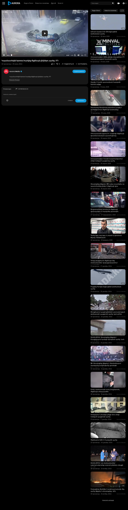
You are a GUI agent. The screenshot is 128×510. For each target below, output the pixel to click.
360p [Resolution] (82, 55)
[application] (45, 33)
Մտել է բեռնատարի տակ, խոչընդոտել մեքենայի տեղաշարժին (105, 390)
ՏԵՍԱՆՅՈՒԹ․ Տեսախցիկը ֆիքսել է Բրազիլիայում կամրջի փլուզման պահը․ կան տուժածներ (107, 339)
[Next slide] (122, 10)
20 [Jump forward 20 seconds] (75, 55)
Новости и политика (42, 3)
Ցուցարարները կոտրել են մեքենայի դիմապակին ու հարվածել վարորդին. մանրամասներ (105, 211)
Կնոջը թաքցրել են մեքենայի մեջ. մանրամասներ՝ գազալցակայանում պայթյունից (104, 263)
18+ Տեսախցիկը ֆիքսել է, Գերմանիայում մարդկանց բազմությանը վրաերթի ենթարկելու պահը (106, 365)
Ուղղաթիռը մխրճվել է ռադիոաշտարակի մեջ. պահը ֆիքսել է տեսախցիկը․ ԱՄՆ (108, 490)
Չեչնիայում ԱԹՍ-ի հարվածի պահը (104, 440)
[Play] (4, 55)
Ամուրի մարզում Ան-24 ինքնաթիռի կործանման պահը (104, 33)
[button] (124, 3)
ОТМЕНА (70, 100)
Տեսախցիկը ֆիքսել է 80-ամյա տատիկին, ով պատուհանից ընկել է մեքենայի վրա (107, 185)
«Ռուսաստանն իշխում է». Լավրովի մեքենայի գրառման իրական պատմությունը (107, 135)
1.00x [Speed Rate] (72, 55)
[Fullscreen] (85, 55)
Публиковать (81, 100)
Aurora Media (15, 71)
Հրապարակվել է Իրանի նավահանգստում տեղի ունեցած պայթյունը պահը (106, 160)
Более (60, 3)
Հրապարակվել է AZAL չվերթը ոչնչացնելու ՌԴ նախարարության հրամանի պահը (108, 58)
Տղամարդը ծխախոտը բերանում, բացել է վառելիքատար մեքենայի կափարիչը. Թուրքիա (106, 109)
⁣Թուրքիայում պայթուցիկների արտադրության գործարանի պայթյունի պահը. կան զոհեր (108, 313)
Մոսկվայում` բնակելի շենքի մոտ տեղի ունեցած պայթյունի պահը (105, 416)
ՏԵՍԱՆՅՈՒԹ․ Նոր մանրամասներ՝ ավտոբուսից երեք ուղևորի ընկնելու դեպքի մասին (107, 465)
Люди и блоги (28, 3)
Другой (53, 3)
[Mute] (79, 55)
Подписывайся (79, 71)
